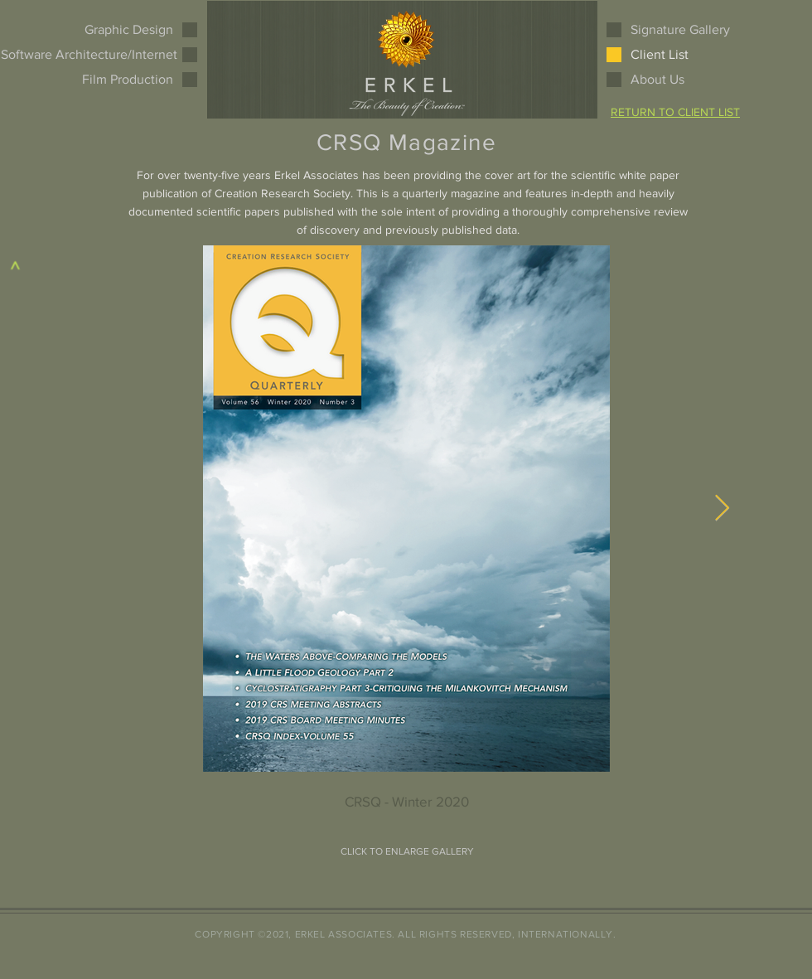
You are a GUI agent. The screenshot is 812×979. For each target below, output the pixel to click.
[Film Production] (115, 79)
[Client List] (659, 54)
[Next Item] (721, 509)
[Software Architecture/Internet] (89, 54)
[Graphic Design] (115, 29)
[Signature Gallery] (688, 29)
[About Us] (688, 79)
